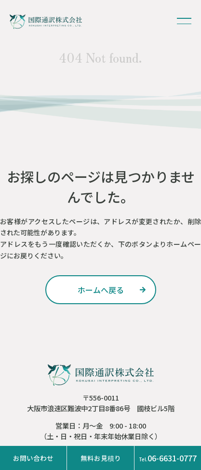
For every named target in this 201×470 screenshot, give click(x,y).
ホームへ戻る (101, 289)
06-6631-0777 (168, 458)
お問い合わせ (33, 458)
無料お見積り (100, 458)
